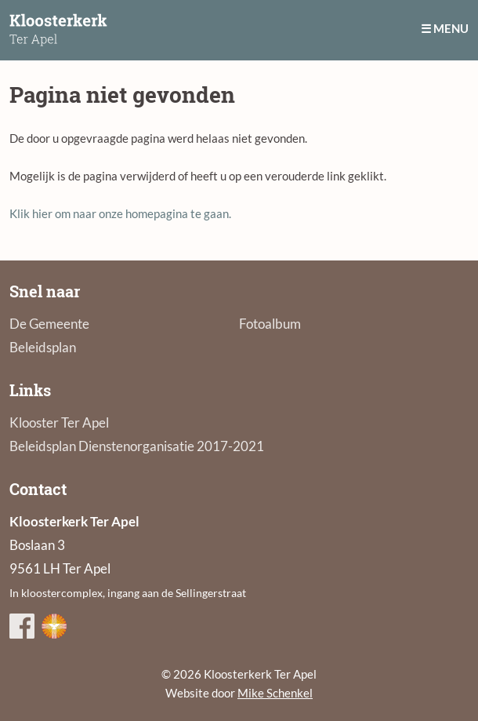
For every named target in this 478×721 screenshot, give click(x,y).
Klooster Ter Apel (59, 422)
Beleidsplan (42, 347)
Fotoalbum (270, 323)
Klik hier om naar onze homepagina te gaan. (120, 213)
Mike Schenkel (275, 693)
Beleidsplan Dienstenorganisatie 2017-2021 (136, 446)
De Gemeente (49, 323)
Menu (451, 28)
